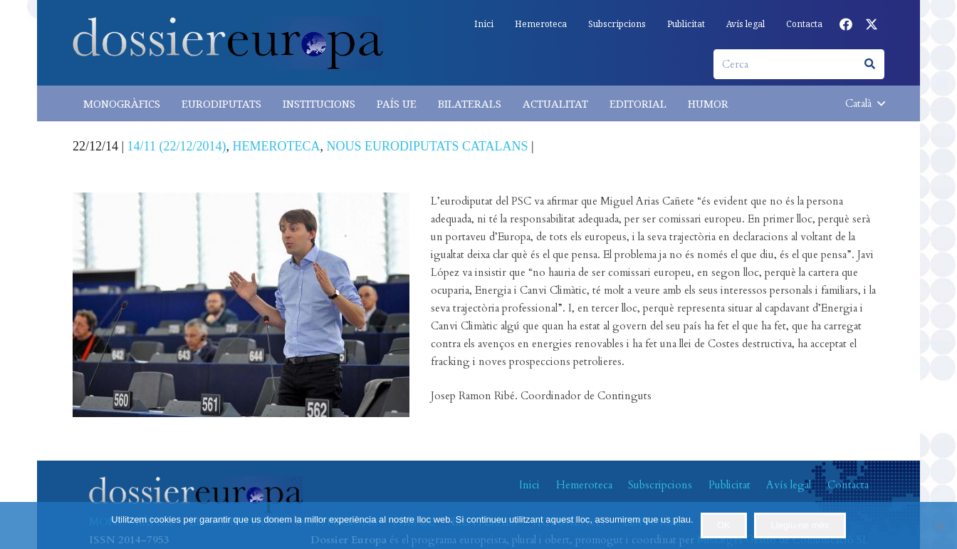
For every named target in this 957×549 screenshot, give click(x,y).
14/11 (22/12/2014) (176, 146)
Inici (529, 485)
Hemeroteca (584, 485)
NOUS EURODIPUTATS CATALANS (427, 146)
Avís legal (788, 485)
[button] (865, 103)
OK (724, 525)
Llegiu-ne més (800, 525)
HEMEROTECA (276, 146)
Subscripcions (660, 485)
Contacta (848, 485)
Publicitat (729, 485)
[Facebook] (846, 24)
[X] (871, 24)
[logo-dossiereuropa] (228, 43)
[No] (939, 525)
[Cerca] (798, 64)
